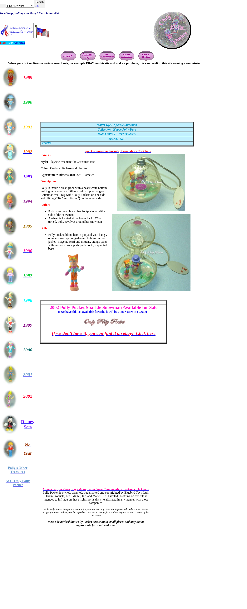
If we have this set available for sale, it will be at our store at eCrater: (103, 311)
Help (37, 6)
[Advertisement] (101, 92)
